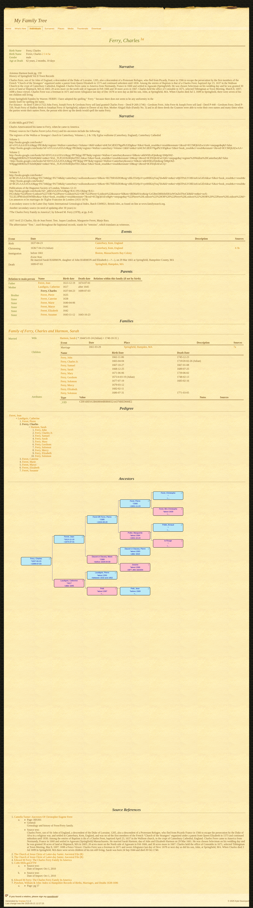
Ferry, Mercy (67, 385)
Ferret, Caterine (49, 298)
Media (70, 28)
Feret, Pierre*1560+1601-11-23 (135, 503)
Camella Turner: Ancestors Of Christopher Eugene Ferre (43, 816)
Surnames (49, 28)
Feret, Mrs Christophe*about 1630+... (168, 511)
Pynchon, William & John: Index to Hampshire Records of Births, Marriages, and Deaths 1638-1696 (66, 882)
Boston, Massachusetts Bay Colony (113, 253)
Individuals (35, 28)
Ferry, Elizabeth (69, 389)
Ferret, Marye (48, 306)
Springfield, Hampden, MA (109, 264)
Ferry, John (66, 357)
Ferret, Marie (47, 302)
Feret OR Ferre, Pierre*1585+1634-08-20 (102, 519)
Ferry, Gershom (69, 377)
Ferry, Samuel (68, 365)
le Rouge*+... (168, 543)
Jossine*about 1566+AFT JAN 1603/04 (135, 567)
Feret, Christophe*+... (168, 495)
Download (96, 28)
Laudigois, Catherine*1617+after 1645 (69, 583)
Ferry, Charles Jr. (69, 361)
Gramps (22, 901)
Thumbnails (82, 28)
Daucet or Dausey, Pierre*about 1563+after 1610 (135, 551)
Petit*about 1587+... (102, 591)
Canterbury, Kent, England (109, 243)
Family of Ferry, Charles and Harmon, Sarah (44, 331)
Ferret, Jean (44, 283)
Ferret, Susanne (49, 314)
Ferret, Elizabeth (49, 310)
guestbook (52, 896)
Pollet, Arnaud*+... (168, 527)
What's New (20, 28)
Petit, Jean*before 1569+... (135, 591)
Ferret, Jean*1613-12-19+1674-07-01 (69, 539)
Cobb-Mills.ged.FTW (25, 863)
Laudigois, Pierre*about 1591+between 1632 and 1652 (102, 575)
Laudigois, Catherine (49, 286)
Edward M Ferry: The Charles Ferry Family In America (43, 860)
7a (234, 347)
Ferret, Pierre (47, 294)
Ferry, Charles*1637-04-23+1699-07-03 (36, 561)
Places (61, 28)
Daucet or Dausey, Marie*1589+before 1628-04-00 (102, 559)
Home (8, 28)
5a (49, 54)
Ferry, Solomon (69, 381)
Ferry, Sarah (67, 369)
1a (142, 39)
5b (238, 248)
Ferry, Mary (67, 373)
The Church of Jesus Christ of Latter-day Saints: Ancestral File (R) (48, 854)
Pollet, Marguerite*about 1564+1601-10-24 (135, 535)
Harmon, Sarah (68, 338)
